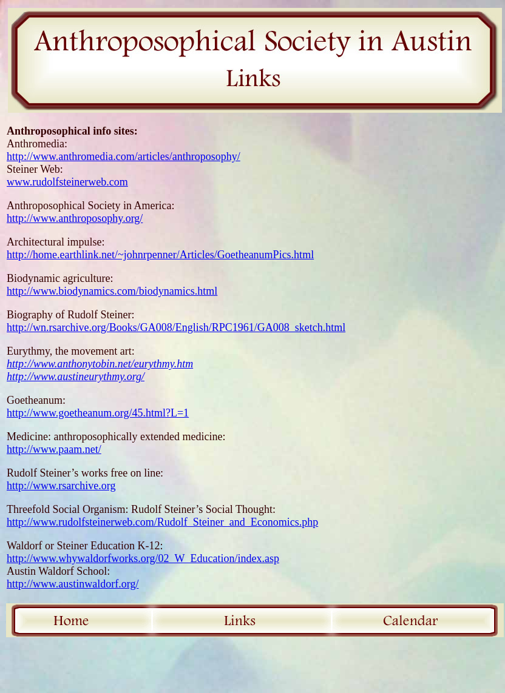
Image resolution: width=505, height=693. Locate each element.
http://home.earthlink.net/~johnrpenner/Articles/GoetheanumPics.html (160, 255)
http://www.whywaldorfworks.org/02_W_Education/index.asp (143, 558)
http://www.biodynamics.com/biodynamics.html (112, 291)
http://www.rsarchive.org (61, 486)
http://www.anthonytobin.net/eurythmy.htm (100, 364)
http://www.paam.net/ (54, 449)
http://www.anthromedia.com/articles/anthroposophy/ (123, 156)
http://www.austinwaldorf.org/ (72, 584)
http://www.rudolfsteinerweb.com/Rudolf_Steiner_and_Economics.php (162, 522)
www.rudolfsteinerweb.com (67, 182)
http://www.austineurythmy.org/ (75, 376)
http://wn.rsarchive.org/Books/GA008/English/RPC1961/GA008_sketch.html (176, 327)
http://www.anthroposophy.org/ (75, 218)
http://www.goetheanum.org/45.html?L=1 (98, 413)
